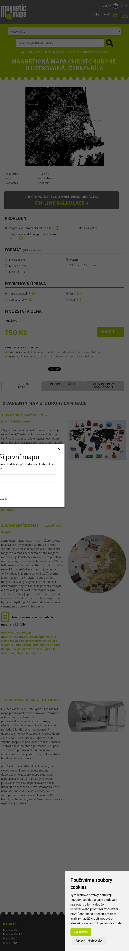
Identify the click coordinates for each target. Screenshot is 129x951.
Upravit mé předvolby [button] (89, 940)
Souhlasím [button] (81, 932)
